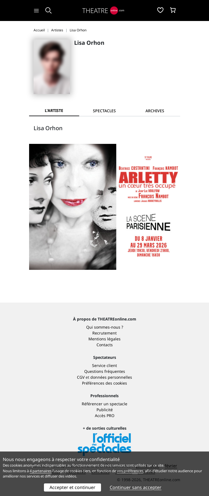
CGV (80, 377)
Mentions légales (104, 338)
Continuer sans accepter (135, 487)
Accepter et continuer (72, 487)
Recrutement (104, 333)
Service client (104, 365)
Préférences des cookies (104, 383)
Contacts (105, 344)
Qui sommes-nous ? (104, 327)
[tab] (104, 111)
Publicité (105, 409)
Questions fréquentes (104, 371)
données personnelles (111, 377)
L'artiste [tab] (54, 110)
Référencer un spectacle (104, 403)
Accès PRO (104, 415)
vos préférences (130, 470)
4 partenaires (40, 470)
